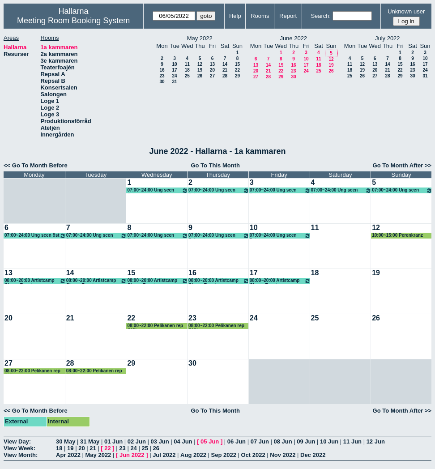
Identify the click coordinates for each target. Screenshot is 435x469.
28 (224, 75)
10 (174, 64)
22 (237, 70)
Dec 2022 (312, 455)
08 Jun (282, 441)
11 (187, 64)
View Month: (21, 455)
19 (199, 70)
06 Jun (236, 441)
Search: (321, 16)
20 (212, 70)
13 (212, 64)
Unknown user (406, 11)
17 (174, 70)
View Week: (19, 448)
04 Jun (183, 441)
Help (235, 16)
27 (212, 75)
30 (161, 81)
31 (174, 81)
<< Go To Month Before (36, 165)
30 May (65, 441)
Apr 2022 (68, 455)
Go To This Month (215, 165)
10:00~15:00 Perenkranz (397, 235)
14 (224, 64)
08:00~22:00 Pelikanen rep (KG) (155, 326)
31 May (89, 441)
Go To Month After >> (402, 165)
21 (224, 70)
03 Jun (160, 441)
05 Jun (209, 441)
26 (199, 75)
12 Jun (376, 441)
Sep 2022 (223, 455)
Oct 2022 (253, 455)
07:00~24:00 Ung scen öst (157, 190)
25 (187, 75)
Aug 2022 (193, 455)
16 (161, 70)
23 (161, 75)
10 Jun (329, 441)
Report (288, 16)
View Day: (17, 441)
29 (237, 75)
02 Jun (137, 441)
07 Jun (260, 441)
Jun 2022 (132, 455)
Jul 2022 (164, 455)
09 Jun (306, 441)
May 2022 (98, 455)
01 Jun (113, 441)
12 (199, 64)
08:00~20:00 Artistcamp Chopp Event (35, 281)
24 (174, 75)
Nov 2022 (282, 455)
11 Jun (352, 441)
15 (237, 64)
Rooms (260, 16)
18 (187, 70)
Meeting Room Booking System (73, 20)
